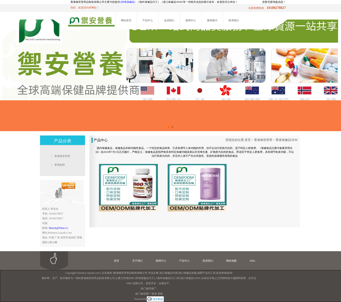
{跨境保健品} (128, 1)
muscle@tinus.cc (58, 227)
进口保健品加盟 (187, 272)
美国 (160, 293)
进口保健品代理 (168, 272)
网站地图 (231, 260)
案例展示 (212, 20)
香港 (154, 293)
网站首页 (126, 20)
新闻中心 (191, 20)
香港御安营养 (263, 140)
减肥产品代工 (205, 272)
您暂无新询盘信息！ (274, 1)
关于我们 (137, 260)
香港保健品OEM (287, 140)
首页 (248, 140)
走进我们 (169, 20)
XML (253, 260)
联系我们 (234, 20)
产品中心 (147, 20)
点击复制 (107, 272)
